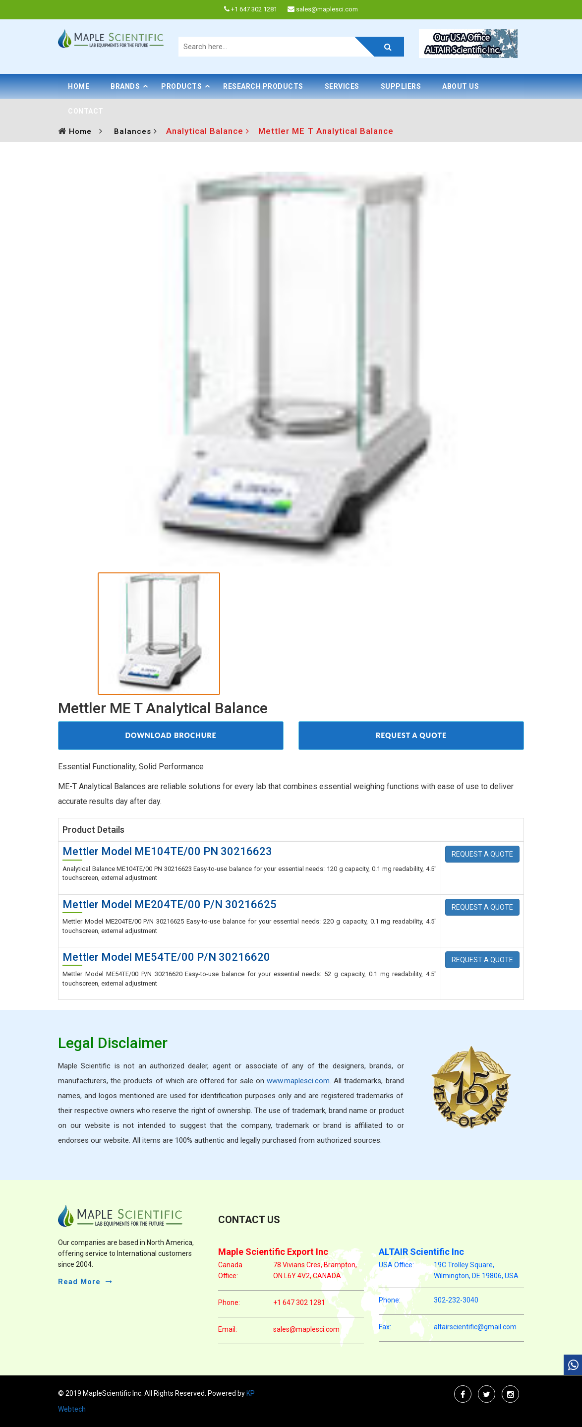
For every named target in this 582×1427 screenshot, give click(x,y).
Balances (134, 131)
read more (79, 1281)
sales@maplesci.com (306, 1329)
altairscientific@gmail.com (475, 1327)
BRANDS (125, 86)
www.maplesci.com (298, 1080)
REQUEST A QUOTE (411, 735)
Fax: (385, 1327)
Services (342, 86)
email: (227, 1329)
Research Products (263, 86)
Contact (86, 111)
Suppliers (401, 86)
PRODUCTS (181, 86)
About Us (460, 86)
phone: (229, 1302)
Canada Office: (230, 1270)
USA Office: (396, 1265)
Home (78, 86)
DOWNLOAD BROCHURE (170, 735)
